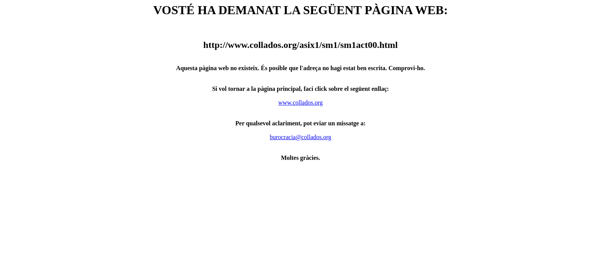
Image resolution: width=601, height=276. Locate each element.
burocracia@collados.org (301, 137)
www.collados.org (300, 102)
